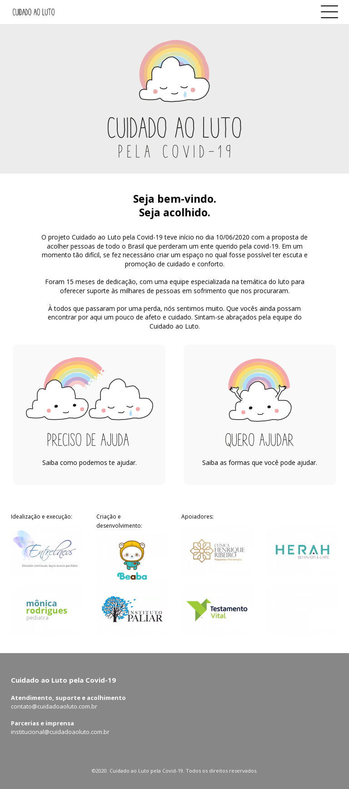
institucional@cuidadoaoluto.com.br (60, 732)
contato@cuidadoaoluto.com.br (54, 706)
